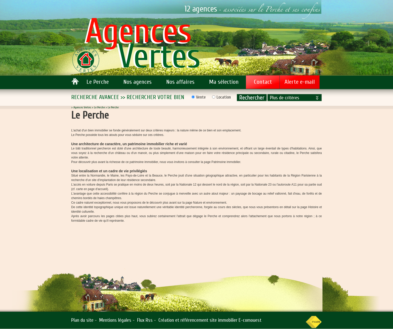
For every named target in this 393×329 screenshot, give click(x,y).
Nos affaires (180, 81)
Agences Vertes (82, 107)
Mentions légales (115, 320)
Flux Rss (145, 320)
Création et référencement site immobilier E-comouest (209, 320)
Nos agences (137, 81)
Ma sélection (224, 81)
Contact (263, 81)
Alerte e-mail (299, 81)
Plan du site (82, 320)
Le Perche (97, 81)
